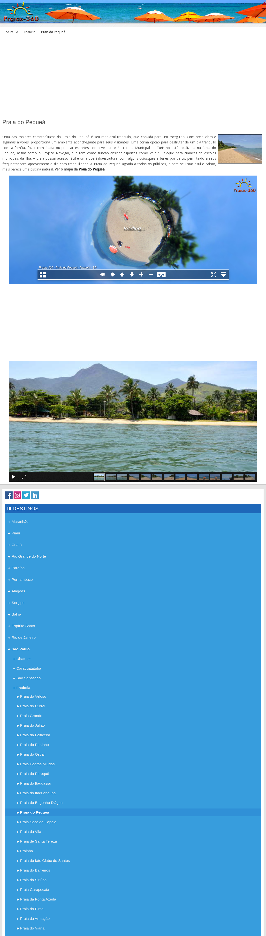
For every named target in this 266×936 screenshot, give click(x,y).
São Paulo (11, 32)
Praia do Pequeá (92, 169)
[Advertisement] (133, 78)
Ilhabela (29, 32)
